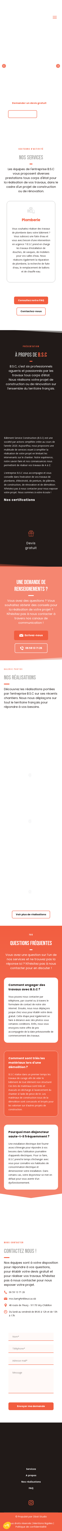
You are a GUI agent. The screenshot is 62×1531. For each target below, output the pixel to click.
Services (31, 1468)
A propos (31, 1475)
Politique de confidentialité (31, 1526)
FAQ (31, 1488)
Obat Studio (40, 1516)
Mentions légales (43, 1523)
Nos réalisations (31, 1481)
